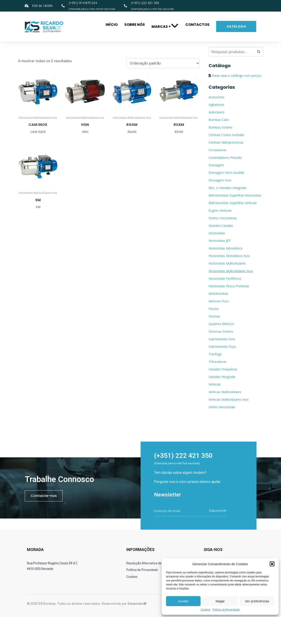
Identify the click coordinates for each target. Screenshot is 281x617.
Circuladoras (217, 150)
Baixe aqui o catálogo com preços (236, 75)
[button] (272, 564)
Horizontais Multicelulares (227, 263)
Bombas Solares (220, 127)
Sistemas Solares (221, 331)
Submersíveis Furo (222, 339)
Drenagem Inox (220, 180)
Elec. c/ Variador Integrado (227, 188)
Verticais (215, 384)
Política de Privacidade (226, 609)
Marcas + (165, 26)
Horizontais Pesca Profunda (229, 286)
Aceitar (183, 601)
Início (112, 24)
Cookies (205, 609)
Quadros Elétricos (221, 324)
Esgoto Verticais (220, 210)
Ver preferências (257, 601)
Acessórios (216, 97)
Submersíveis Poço (222, 346)
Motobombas (218, 293)
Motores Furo (219, 301)
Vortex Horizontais (222, 407)
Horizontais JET (220, 241)
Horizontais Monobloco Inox (229, 256)
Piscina (214, 309)
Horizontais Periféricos (225, 278)
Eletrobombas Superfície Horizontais (235, 195)
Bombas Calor (219, 120)
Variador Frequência (223, 369)
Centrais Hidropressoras (226, 142)
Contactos (197, 24)
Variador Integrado (222, 377)
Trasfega (215, 354)
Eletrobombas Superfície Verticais (233, 203)
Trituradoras (217, 362)
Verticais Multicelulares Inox (228, 399)
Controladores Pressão (225, 157)
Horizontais (217, 233)
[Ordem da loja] (162, 63)
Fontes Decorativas (223, 218)
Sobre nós (134, 24)
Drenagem (216, 165)
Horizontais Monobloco (226, 248)
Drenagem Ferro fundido (226, 173)
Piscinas (214, 316)
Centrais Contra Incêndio (226, 135)
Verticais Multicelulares (225, 392)
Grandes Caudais (221, 225)
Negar (220, 601)
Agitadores (216, 104)
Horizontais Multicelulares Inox (231, 271)
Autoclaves (216, 112)
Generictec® (137, 603)
